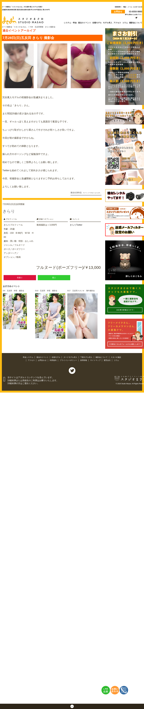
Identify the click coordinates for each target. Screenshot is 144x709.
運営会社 (107, 361)
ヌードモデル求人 (70, 357)
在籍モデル (56, 357)
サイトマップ (95, 361)
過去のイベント (42, 357)
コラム (116, 361)
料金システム (28, 357)
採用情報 (84, 361)
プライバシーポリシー (68, 361)
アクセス (31, 361)
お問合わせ (42, 361)
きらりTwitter (76, 224)
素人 (54, 277)
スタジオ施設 (116, 357)
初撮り (20, 277)
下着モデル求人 (86, 357)
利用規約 (53, 361)
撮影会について (102, 357)
